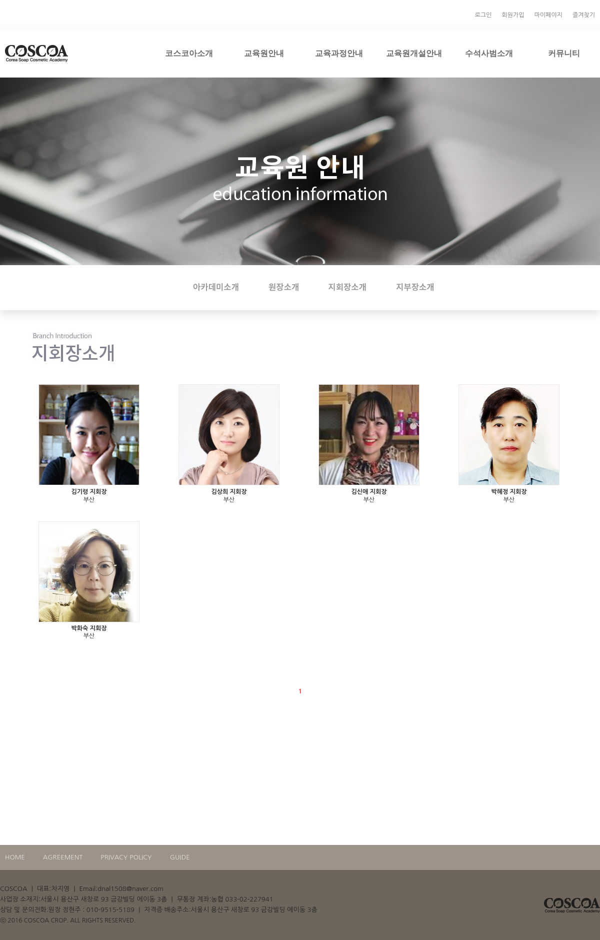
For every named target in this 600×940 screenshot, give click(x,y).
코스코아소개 (189, 53)
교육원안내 (264, 53)
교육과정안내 (339, 53)
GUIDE (180, 857)
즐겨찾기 (583, 15)
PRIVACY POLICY (126, 857)
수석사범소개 (489, 53)
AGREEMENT (63, 857)
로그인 (483, 15)
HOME (15, 857)
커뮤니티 (564, 53)
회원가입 (513, 15)
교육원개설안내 (414, 53)
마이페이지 (548, 15)
